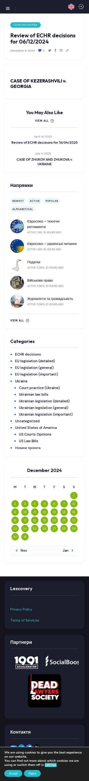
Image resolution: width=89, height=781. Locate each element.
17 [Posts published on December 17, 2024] (25, 520)
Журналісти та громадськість (50, 298)
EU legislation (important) (36, 374)
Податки (33, 262)
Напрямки (21, 185)
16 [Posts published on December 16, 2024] (15, 520)
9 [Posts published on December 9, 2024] (15, 512)
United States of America (36, 427)
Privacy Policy (21, 609)
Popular (52, 201)
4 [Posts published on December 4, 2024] (35, 504)
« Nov (22, 550)
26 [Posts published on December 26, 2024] (44, 528)
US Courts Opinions (35, 434)
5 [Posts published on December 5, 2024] (44, 504)
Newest (18, 201)
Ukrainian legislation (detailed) (44, 401)
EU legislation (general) (34, 367)
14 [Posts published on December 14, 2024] (64, 512)
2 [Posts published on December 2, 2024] (15, 504)
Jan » (67, 550)
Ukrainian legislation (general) (43, 408)
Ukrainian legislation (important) (46, 414)
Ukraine (21, 381)
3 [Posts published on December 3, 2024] (25, 504)
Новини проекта (27, 448)
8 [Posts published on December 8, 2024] (74, 504)
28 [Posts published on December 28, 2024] (64, 528)
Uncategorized (27, 421)
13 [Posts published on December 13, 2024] (54, 512)
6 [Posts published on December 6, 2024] (54, 504)
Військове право (40, 280)
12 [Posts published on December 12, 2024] (44, 512)
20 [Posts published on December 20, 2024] (54, 520)
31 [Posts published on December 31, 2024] (25, 537)
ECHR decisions (25, 24)
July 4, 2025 (43, 153)
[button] (71, 7)
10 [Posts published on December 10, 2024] (25, 512)
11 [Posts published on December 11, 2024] (35, 512)
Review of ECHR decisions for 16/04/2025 (44, 142)
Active (35, 201)
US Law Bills (28, 441)
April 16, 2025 (43, 136)
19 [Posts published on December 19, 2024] (44, 520)
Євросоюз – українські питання (52, 243)
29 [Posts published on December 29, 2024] (74, 528)
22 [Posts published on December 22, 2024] (74, 520)
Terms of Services (24, 620)
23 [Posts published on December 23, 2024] (15, 528)
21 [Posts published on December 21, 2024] (64, 520)
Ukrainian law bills (33, 394)
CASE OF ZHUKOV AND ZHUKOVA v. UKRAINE (44, 161)
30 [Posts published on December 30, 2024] (15, 537)
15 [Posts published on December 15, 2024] (73, 512)
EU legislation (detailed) (35, 361)
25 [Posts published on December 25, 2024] (35, 528)
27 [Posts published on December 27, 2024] (54, 528)
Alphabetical (22, 209)
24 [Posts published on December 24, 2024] (25, 528)
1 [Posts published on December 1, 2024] (73, 495)
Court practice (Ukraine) (39, 388)
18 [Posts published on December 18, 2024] (34, 520)
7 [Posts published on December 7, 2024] (64, 504)
